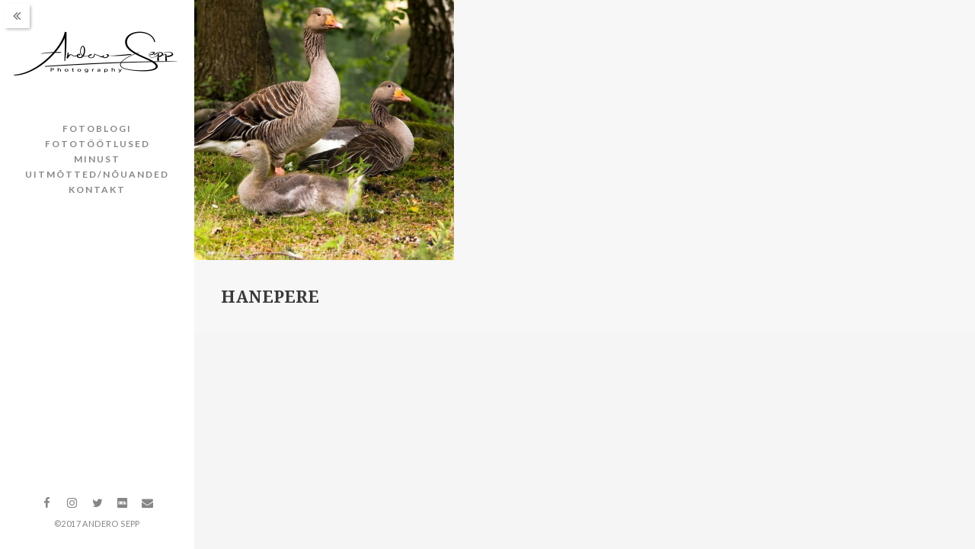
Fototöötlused (97, 143)
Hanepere (270, 297)
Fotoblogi (97, 128)
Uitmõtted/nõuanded (97, 174)
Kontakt (97, 189)
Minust (97, 159)
